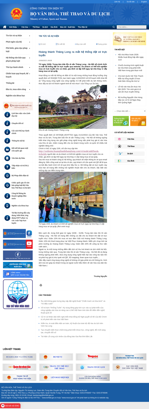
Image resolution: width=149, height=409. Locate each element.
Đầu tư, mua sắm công (16, 89)
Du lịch (45, 27)
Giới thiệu (14, 27)
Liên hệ (117, 2)
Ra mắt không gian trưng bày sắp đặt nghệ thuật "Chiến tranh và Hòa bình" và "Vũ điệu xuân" (73, 302)
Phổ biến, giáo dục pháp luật (17, 49)
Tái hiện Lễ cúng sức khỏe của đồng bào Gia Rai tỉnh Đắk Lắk (66, 336)
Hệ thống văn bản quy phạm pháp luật (16, 59)
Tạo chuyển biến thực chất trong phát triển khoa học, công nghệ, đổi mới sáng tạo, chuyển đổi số (73, 331)
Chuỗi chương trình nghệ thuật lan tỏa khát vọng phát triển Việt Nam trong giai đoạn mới (131, 67)
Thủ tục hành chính (14, 67)
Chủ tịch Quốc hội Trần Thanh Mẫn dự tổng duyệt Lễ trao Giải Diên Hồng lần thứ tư (130, 78)
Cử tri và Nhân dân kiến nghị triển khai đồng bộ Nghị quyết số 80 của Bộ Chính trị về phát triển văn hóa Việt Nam (74, 318)
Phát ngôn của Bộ (14, 42)
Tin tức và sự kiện (14, 35)
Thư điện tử (82, 27)
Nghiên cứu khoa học (15, 95)
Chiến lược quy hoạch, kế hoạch (17, 75)
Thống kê (10, 83)
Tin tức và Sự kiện (49, 36)
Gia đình (54, 27)
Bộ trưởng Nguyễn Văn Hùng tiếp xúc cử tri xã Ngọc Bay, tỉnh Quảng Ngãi (130, 100)
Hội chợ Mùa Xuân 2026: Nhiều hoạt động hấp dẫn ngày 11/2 (131, 57)
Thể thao (36, 27)
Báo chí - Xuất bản (67, 27)
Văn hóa (25, 27)
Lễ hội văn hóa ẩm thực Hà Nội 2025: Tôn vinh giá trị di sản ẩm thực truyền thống (129, 89)
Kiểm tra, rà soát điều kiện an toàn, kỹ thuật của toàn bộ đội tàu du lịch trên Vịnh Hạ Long (72, 324)
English (144, 2)
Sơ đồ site (131, 2)
